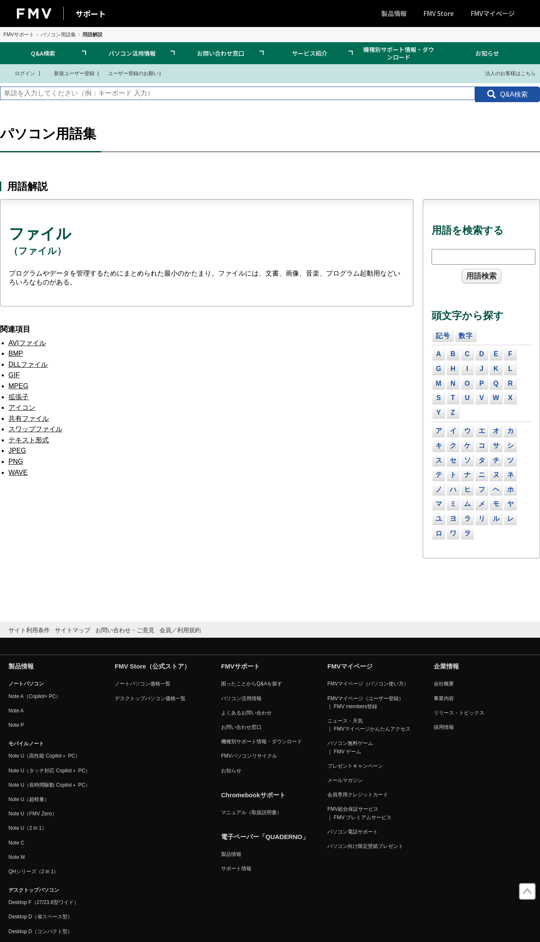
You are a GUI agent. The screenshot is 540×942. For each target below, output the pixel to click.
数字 (466, 335)
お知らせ (487, 53)
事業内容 (444, 698)
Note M (16, 857)
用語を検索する (468, 230)
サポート (91, 13)
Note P (16, 725)
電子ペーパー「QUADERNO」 (265, 836)
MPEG (18, 386)
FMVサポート (18, 35)
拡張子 (18, 397)
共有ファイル (28, 418)
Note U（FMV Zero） (32, 814)
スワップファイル (35, 429)
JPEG (17, 450)
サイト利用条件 (29, 630)
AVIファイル (27, 342)
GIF (14, 375)
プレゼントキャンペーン (355, 766)
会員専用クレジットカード (357, 795)
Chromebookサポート (253, 795)
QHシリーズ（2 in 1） (33, 871)
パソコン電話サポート (352, 832)
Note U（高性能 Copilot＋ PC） (44, 756)
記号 (443, 335)
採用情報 (444, 727)
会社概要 (444, 684)
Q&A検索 (43, 53)
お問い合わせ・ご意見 (124, 630)
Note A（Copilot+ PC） (34, 696)
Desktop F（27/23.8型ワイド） (43, 902)
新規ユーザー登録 (68, 73)
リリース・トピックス (459, 713)
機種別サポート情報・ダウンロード (398, 53)
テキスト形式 (28, 440)
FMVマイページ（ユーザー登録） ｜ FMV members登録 (365, 702)
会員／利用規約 (180, 630)
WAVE (17, 472)
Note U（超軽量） (28, 799)
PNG (15, 461)
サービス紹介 (309, 53)
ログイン (19, 73)
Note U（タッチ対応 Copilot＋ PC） (49, 771)
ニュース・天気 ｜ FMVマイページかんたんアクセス (368, 725)
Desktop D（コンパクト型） (40, 931)
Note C (16, 843)
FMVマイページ (493, 13)
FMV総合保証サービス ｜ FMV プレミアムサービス (359, 813)
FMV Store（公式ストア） (152, 666)
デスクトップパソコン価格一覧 (150, 698)
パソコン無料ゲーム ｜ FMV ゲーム (350, 747)
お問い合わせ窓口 (220, 53)
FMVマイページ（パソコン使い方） (368, 684)
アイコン (21, 407)
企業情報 (446, 666)
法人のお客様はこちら (505, 73)
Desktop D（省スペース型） (40, 917)
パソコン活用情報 (132, 53)
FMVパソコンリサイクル (249, 756)
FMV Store (439, 13)
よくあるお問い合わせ (246, 713)
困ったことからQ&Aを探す (251, 684)
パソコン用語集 (58, 35)
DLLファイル (28, 364)
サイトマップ (72, 630)
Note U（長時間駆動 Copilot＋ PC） (49, 785)
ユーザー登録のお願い (129, 73)
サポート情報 (236, 869)
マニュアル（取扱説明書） (251, 812)
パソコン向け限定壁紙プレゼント (365, 846)
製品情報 (394, 13)
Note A (16, 711)
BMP (15, 353)
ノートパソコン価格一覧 (142, 684)
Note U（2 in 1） (27, 828)
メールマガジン (345, 780)
